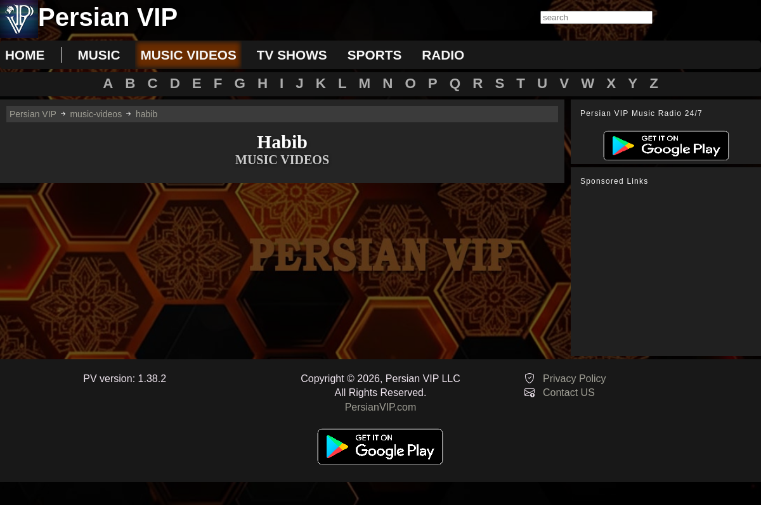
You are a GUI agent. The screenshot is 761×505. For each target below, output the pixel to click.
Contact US (569, 392)
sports (375, 55)
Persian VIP (33, 114)
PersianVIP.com (381, 407)
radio (443, 55)
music (98, 55)
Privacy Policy (574, 378)
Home (24, 55)
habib (146, 114)
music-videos (96, 114)
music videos (188, 55)
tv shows (292, 55)
